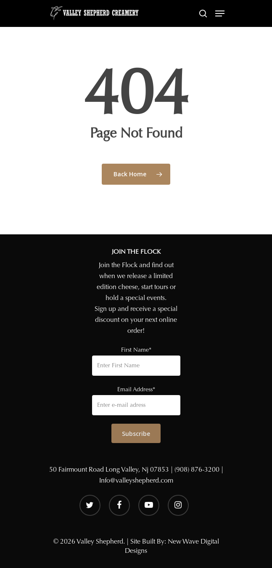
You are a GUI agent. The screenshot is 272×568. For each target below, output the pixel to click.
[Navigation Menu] (219, 13)
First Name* (136, 349)
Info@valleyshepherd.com (136, 480)
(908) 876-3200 (196, 469)
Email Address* (136, 389)
